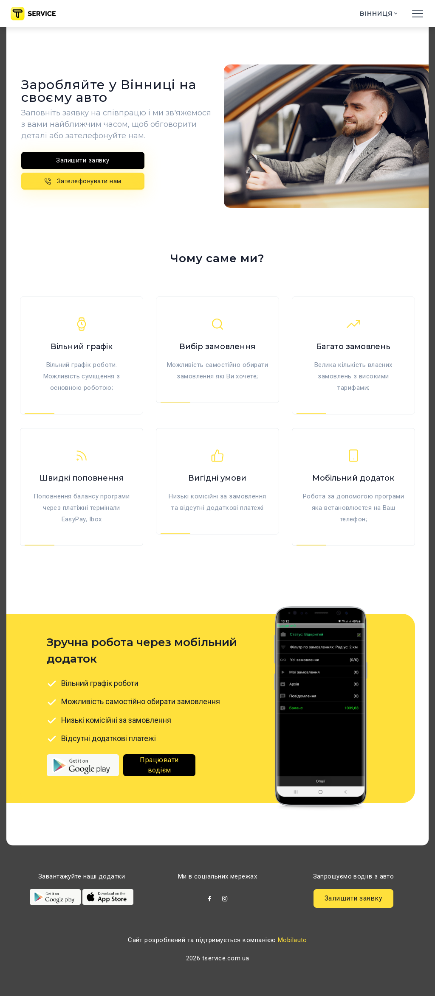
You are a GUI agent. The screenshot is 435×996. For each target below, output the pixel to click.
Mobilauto (292, 940)
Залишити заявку (83, 160)
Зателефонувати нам (82, 181)
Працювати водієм (159, 765)
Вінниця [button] (377, 13)
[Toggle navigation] (417, 13)
